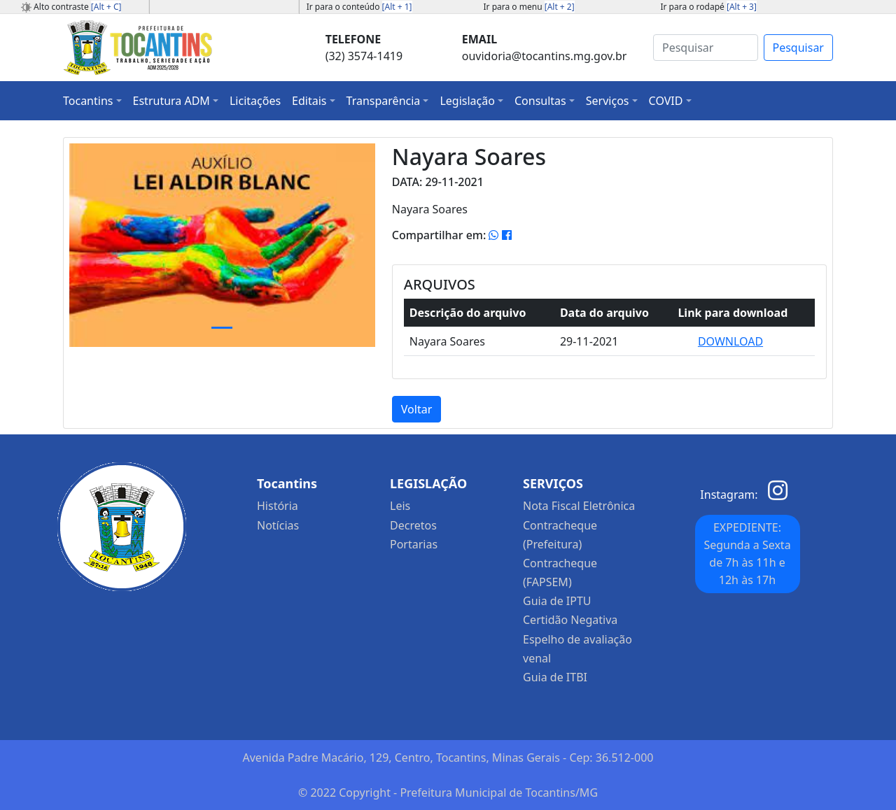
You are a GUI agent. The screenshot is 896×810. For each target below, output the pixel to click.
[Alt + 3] (742, 7)
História (277, 505)
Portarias (414, 544)
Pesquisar (798, 47)
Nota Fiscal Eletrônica (579, 505)
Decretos (413, 525)
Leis (400, 505)
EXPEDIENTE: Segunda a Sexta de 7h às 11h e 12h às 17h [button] (747, 554)
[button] (92, 101)
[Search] (705, 47)
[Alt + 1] (397, 7)
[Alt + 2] (560, 7)
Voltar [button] (416, 409)
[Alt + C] (106, 7)
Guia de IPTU (557, 601)
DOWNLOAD (730, 341)
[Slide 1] (221, 328)
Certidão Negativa (570, 619)
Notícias (278, 525)
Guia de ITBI (555, 677)
